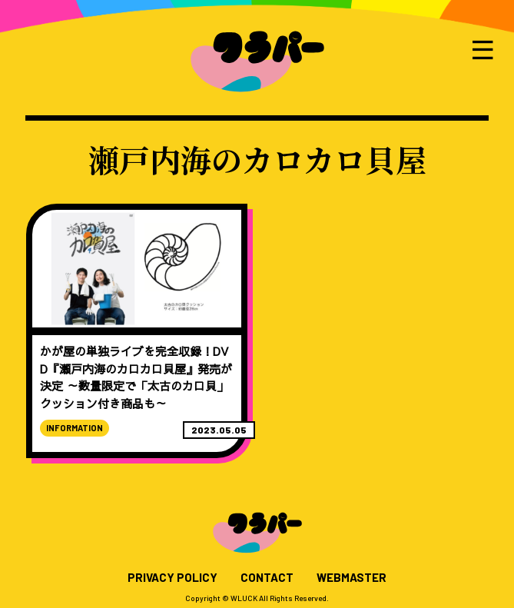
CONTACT (266, 577)
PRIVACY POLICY (172, 577)
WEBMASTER (351, 577)
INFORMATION (74, 428)
